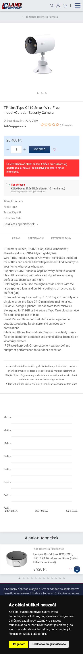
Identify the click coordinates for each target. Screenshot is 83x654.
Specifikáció (36, 238)
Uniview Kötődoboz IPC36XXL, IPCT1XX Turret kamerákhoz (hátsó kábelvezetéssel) (55, 558)
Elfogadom (18, 644)
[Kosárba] (77, 569)
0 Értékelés (66, 125)
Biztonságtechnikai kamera (42, 16)
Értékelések (61, 238)
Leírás (16, 238)
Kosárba (39, 149)
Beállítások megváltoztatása (49, 644)
